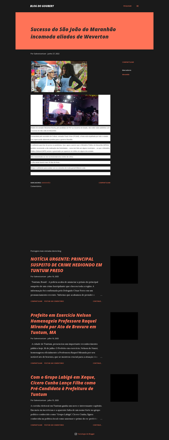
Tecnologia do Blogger (84, 434)
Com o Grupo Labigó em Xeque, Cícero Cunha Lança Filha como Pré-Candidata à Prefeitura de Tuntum (63, 385)
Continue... (97, 301)
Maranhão (125, 74)
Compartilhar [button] (128, 62)
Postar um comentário (54, 301)
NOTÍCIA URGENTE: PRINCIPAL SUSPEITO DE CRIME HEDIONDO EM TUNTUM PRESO (66, 264)
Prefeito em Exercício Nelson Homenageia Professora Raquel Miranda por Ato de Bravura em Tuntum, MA (63, 323)
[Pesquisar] (127, 6)
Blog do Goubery (42, 6)
